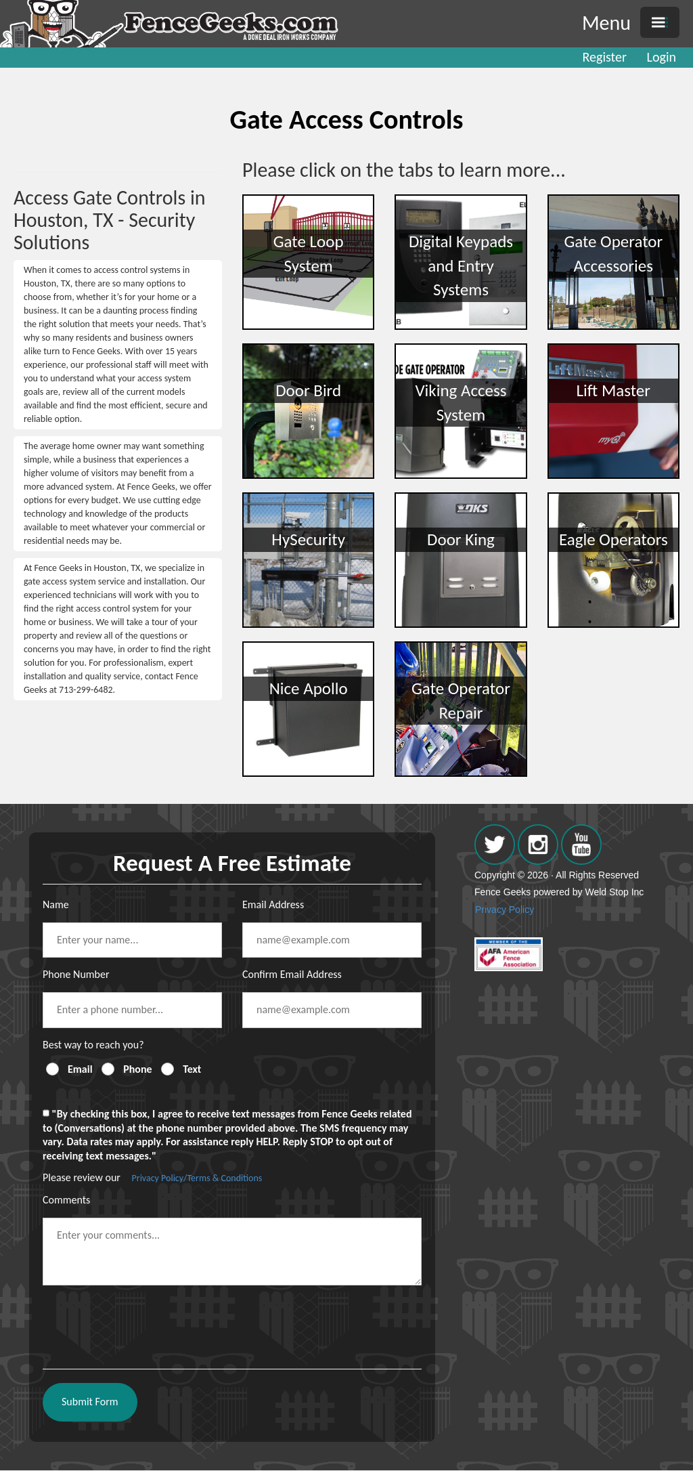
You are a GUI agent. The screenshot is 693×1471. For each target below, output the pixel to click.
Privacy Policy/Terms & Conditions (197, 1178)
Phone (137, 1069)
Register (605, 57)
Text (192, 1069)
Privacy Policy (504, 909)
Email (80, 1069)
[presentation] (145, 1322)
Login (661, 57)
